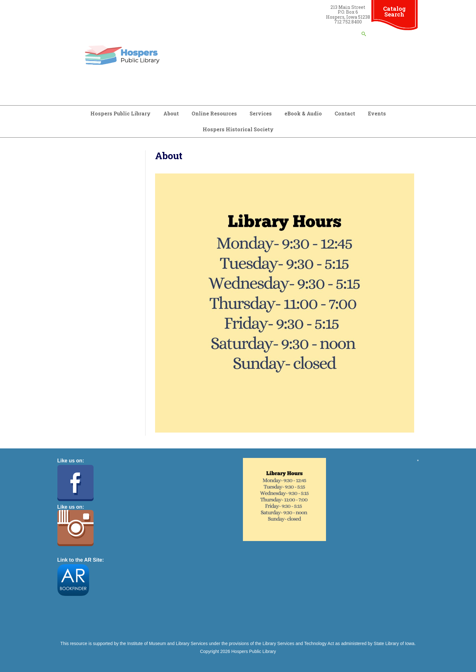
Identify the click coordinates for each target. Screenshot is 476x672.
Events (377, 113)
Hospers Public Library (120, 113)
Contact (345, 113)
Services (261, 113)
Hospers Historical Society (238, 129)
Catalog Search (394, 11)
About (171, 113)
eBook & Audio (303, 113)
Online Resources (214, 113)
